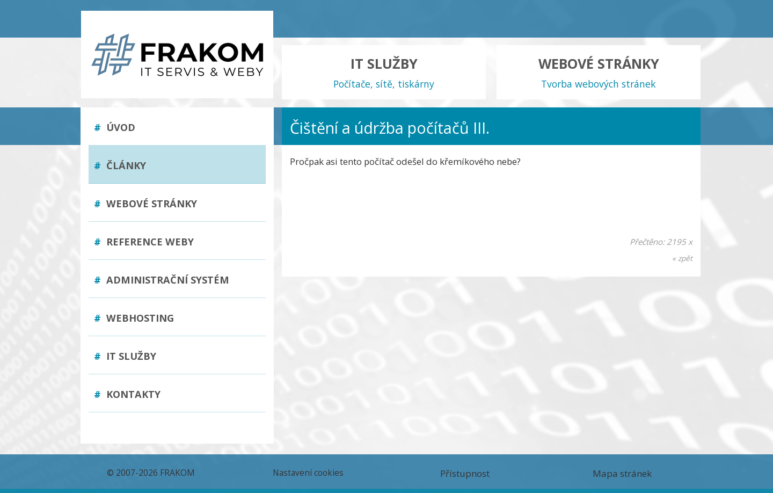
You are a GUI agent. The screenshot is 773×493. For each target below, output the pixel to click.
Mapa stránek (622, 473)
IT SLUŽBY (384, 72)
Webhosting (134, 317)
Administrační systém (161, 279)
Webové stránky (145, 203)
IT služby (125, 356)
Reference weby (144, 241)
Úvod (114, 127)
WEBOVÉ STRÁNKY (599, 72)
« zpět (682, 258)
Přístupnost (465, 473)
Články (120, 165)
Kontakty (127, 394)
